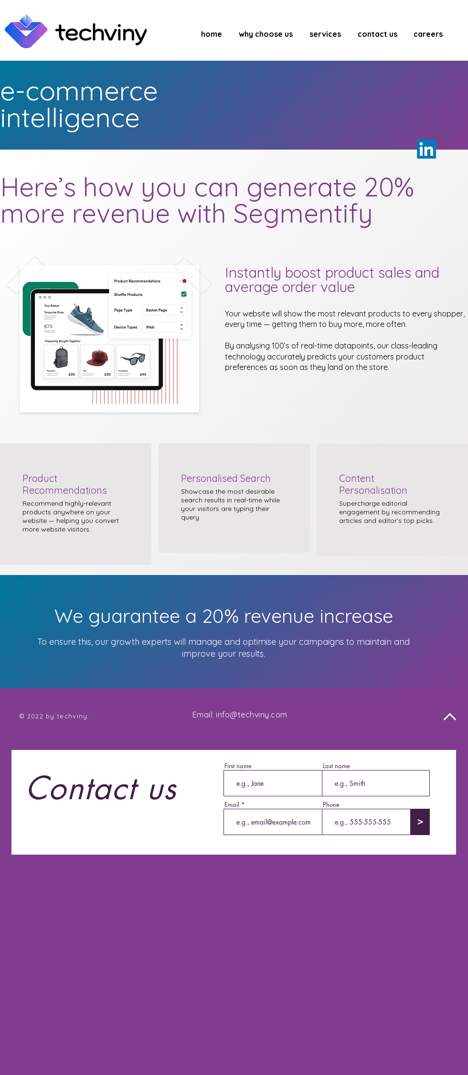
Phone (331, 805)
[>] (420, 822)
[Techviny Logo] (76, 30)
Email (231, 805)
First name (238, 766)
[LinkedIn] (426, 149)
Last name (336, 766)
